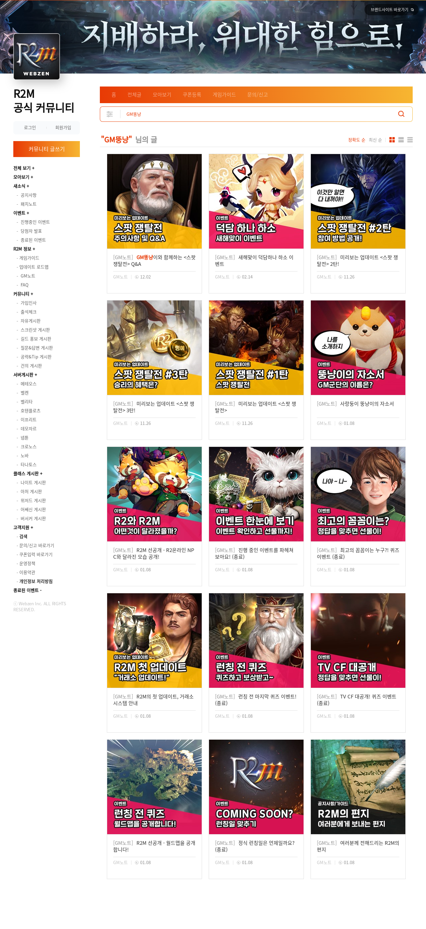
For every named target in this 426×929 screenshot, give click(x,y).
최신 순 (375, 139)
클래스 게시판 (26, 473)
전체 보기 (22, 168)
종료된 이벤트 (26, 590)
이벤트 (19, 213)
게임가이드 (224, 94)
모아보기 (21, 177)
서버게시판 (23, 374)
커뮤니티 (21, 293)
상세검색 (110, 114)
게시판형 (410, 139)
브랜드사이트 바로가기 (389, 10)
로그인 (30, 127)
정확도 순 (356, 139)
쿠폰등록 (192, 94)
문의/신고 (257, 94)
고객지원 (21, 527)
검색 (401, 114)
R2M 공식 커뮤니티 (43, 100)
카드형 (392, 139)
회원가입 (63, 127)
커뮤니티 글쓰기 (47, 149)
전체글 (134, 94)
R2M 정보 (22, 249)
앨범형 (401, 139)
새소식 (19, 186)
